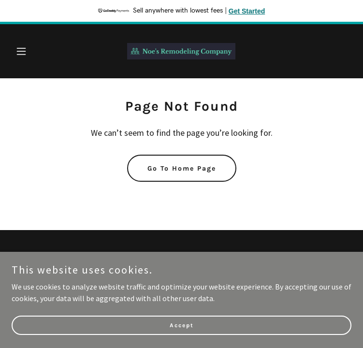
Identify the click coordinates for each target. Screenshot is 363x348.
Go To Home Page (181, 168)
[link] (181, 51)
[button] (37, 51)
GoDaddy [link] (200, 276)
